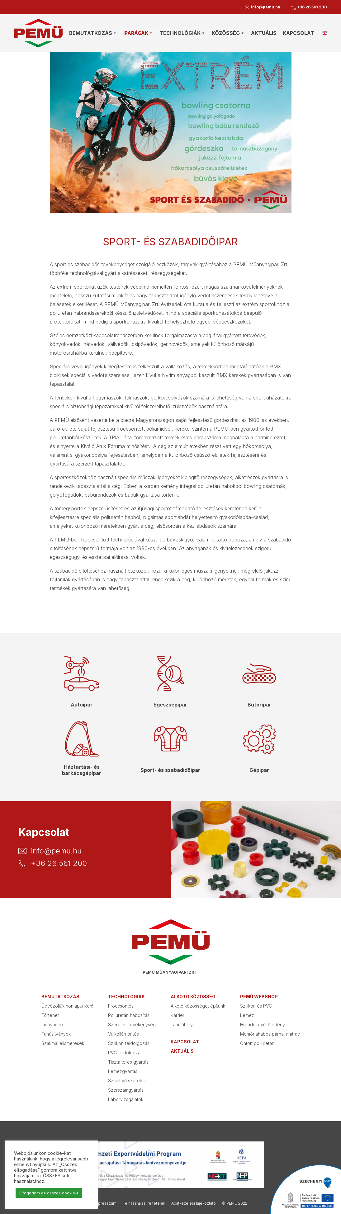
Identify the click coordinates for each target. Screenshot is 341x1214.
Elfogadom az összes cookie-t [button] (48, 1192)
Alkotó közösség (193, 996)
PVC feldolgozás (125, 1052)
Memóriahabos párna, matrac (270, 1034)
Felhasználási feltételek (144, 1203)
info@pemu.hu (265, 7)
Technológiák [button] (182, 33)
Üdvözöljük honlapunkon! (67, 1006)
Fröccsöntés (121, 1006)
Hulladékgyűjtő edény (262, 1024)
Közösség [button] (228, 33)
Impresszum (105, 1203)
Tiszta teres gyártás (128, 1062)
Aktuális (264, 33)
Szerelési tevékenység (132, 1024)
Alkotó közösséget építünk (198, 1006)
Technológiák (126, 996)
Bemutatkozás (60, 996)
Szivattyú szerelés (127, 1080)
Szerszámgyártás (126, 1090)
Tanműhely (182, 1024)
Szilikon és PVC (256, 1006)
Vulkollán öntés (123, 1034)
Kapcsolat (298, 33)
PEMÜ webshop (259, 996)
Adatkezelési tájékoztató (193, 1203)
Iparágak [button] (138, 33)
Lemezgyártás (122, 1071)
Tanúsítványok (56, 1034)
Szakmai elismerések (62, 1043)
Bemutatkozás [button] (93, 33)
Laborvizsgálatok (125, 1099)
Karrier (177, 1015)
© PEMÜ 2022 (234, 1203)
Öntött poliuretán (257, 1043)
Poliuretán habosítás (128, 1015)
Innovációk (52, 1024)
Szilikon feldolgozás (128, 1043)
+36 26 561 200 (312, 7)
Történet (50, 1015)
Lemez (247, 1015)
